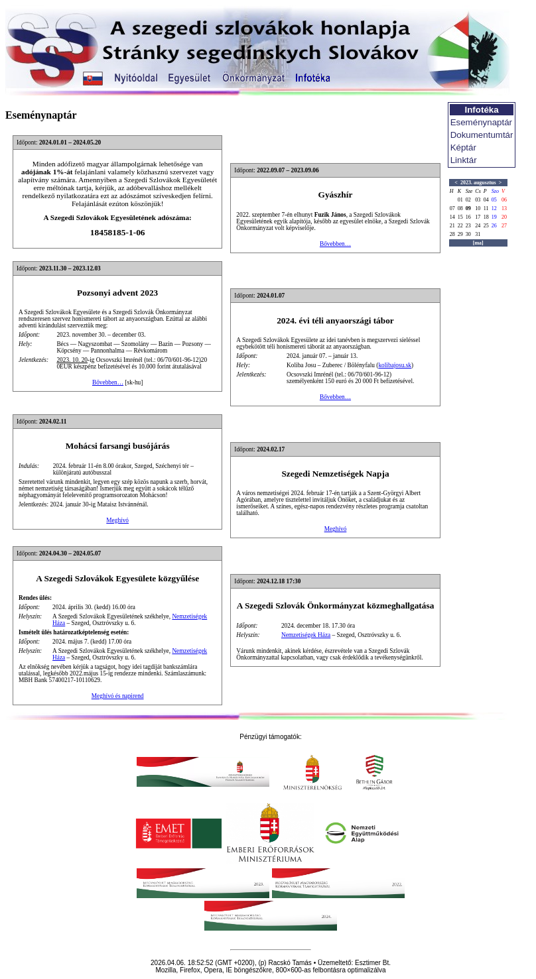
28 (452, 234)
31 (477, 234)
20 (504, 217)
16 (468, 217)
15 (460, 217)
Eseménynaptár (481, 122)
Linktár (463, 160)
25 (486, 226)
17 (477, 217)
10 (477, 208)
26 (494, 226)
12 (494, 208)
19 (494, 217)
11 (486, 208)
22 (460, 226)
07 (452, 208)
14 (452, 217)
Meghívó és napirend (118, 696)
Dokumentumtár (481, 135)
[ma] (478, 243)
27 (504, 226)
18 (486, 217)
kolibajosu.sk (394, 365)
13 (504, 208)
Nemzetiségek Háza (305, 635)
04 (486, 200)
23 (468, 226)
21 (452, 226)
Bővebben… (335, 244)
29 (460, 234)
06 (504, 200)
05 (494, 200)
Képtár (463, 147)
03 (477, 200)
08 (460, 208)
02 (468, 200)
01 (460, 200)
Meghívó (117, 520)
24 (477, 226)
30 (468, 234)
